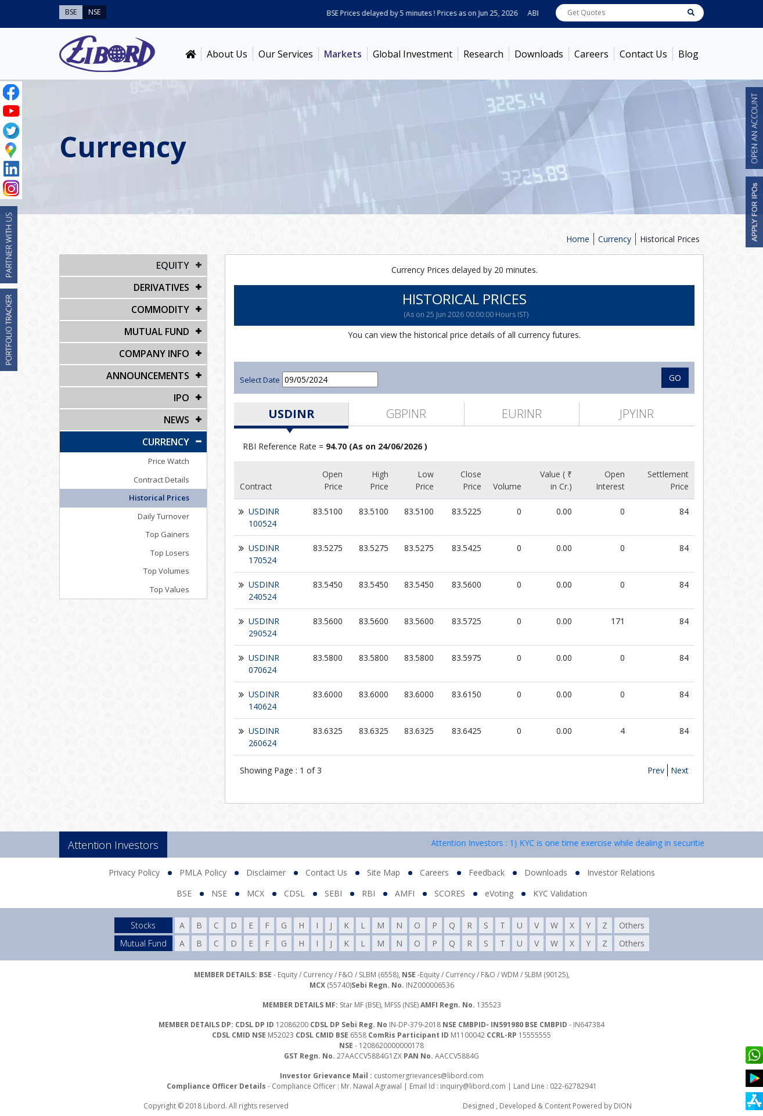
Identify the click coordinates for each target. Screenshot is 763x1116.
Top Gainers (167, 534)
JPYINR (637, 414)
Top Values (169, 589)
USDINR (291, 414)
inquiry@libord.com (473, 1086)
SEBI (333, 893)
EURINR (522, 414)
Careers (591, 54)
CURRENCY (165, 441)
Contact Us (643, 54)
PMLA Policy (202, 872)
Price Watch (168, 461)
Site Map (383, 872)
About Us (227, 54)
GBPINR (406, 414)
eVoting (499, 893)
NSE (219, 893)
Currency (614, 238)
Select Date (260, 380)
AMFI (405, 893)
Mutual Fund (156, 331)
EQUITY (172, 265)
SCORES (449, 893)
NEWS (176, 419)
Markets (343, 54)
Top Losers (169, 553)
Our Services (285, 54)
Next (680, 770)
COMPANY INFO (154, 353)
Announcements (147, 375)
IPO (181, 397)
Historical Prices (670, 238)
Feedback (487, 872)
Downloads (538, 54)
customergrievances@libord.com (429, 1076)
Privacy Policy (134, 872)
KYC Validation (560, 893)
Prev (655, 770)
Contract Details (161, 479)
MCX (255, 893)
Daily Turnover (163, 516)
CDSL (294, 893)
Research (483, 54)
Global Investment (412, 54)
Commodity (160, 309)
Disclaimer (266, 872)
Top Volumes (166, 571)
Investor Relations (621, 872)
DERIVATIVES (161, 287)
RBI (368, 893)
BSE (184, 893)
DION (623, 1106)
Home (577, 238)
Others (632, 925)
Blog (688, 54)
